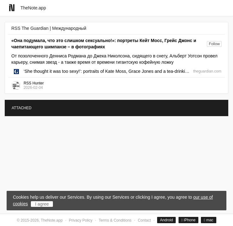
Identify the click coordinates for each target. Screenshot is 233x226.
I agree (42, 204)
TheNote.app (33, 7)
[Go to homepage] (11, 7)
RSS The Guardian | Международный (48, 28)
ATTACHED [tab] (21, 108)
